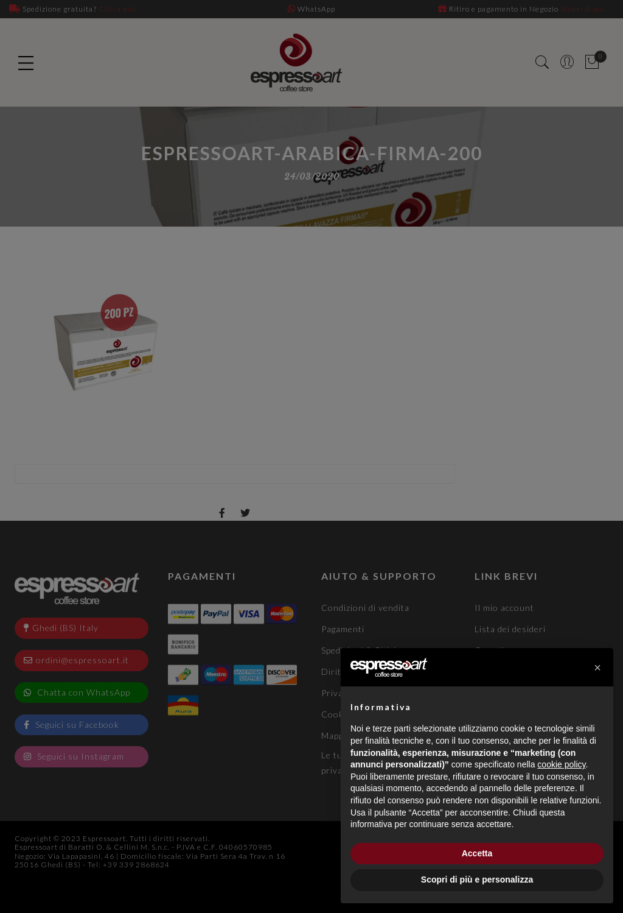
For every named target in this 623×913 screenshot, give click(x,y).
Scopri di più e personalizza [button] (477, 879)
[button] (597, 667)
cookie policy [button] (561, 764)
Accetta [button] (477, 853)
